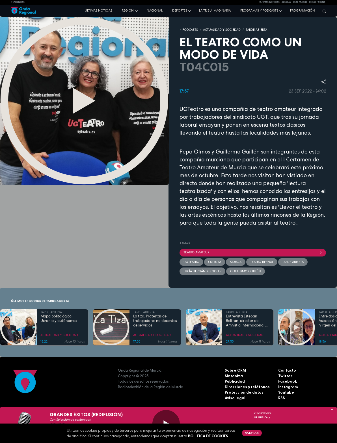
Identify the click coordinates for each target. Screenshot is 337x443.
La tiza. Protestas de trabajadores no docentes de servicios (155, 321)
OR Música (262, 417)
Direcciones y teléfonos (247, 387)
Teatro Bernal (261, 262)
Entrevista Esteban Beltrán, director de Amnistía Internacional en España (247, 321)
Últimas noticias (98, 10)
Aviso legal (235, 398)
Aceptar (252, 433)
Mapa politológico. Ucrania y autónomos (58, 318)
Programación (302, 10)
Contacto (287, 370)
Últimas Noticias (269, 2)
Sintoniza (234, 376)
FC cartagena (317, 2)
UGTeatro (191, 262)
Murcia (235, 262)
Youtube (286, 392)
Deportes (179, 10)
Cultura (214, 262)
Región (128, 10)
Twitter (285, 376)
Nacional (155, 10)
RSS (281, 398)
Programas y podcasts (259, 10)
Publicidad (235, 381)
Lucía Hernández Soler (202, 271)
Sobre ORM (235, 370)
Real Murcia (300, 2)
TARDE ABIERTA (256, 30)
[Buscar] (323, 11)
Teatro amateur (252, 252)
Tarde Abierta (293, 262)
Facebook (287, 381)
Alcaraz (286, 2)
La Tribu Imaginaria (215, 10)
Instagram (288, 387)
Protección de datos (244, 392)
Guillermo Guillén (245, 271)
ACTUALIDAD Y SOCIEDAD (222, 30)
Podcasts (190, 30)
